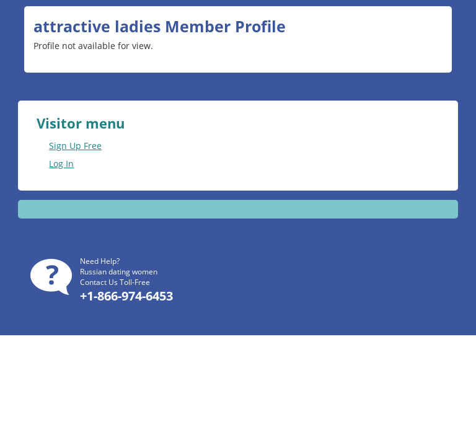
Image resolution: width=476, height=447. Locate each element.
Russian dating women (118, 271)
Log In (61, 163)
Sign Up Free (75, 145)
